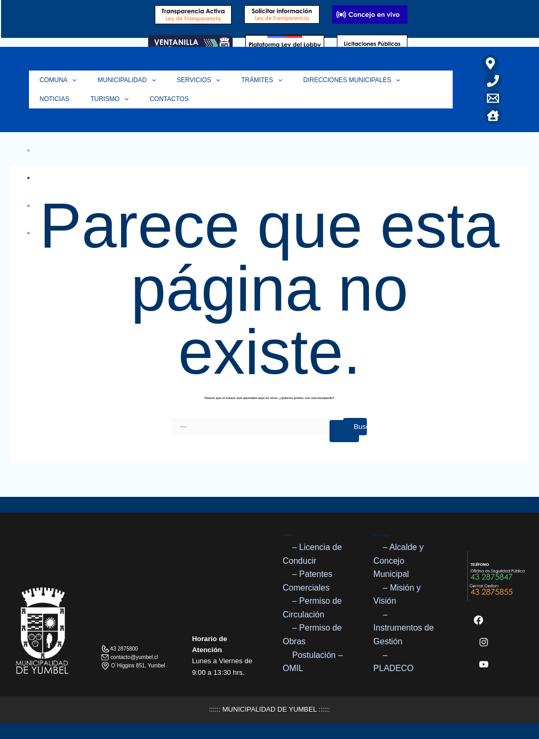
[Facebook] (478, 620)
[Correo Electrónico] (493, 98)
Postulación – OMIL (313, 662)
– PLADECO (393, 662)
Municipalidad (119, 80)
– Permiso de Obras (312, 635)
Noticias (407, 80)
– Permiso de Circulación (312, 608)
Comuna (55, 80)
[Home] (493, 115)
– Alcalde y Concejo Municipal (398, 560)
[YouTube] (484, 664)
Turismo (56, 98)
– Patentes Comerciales (308, 581)
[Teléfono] (493, 80)
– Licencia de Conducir (312, 554)
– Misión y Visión (397, 594)
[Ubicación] (490, 63)
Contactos (110, 99)
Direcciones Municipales (328, 80)
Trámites (243, 80)
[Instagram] (484, 642)
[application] (69, 80)
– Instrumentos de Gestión (403, 628)
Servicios (185, 80)
